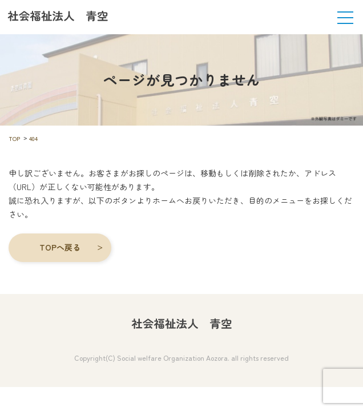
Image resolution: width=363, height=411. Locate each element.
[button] (60, 247)
